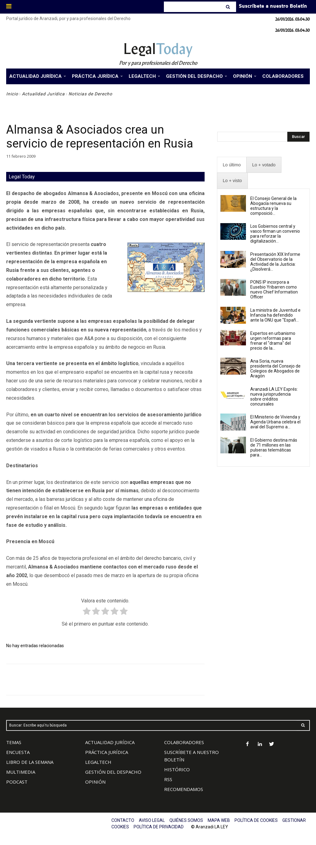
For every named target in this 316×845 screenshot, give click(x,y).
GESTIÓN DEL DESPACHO (113, 772)
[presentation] (232, 165)
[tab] (232, 165)
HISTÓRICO (177, 769)
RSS (168, 779)
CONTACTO (122, 820)
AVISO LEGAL (152, 820)
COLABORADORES (184, 742)
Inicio (12, 93)
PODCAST (16, 782)
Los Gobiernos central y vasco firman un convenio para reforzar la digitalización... (275, 234)
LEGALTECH (98, 762)
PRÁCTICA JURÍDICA (106, 752)
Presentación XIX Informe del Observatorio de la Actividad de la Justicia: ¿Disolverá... (275, 262)
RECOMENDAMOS (183, 789)
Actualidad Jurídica (43, 93)
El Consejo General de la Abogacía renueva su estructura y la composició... (273, 206)
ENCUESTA (18, 752)
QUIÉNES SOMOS (186, 820)
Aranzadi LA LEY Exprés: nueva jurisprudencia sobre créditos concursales (274, 396)
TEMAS (13, 742)
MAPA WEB (219, 820)
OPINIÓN (95, 782)
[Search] (228, 7)
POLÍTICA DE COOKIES (256, 820)
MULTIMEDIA (20, 772)
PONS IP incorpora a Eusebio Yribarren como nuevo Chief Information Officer (274, 289)
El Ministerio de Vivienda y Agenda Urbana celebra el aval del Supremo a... (275, 421)
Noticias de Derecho (90, 93)
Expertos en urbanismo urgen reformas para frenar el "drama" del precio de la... (272, 341)
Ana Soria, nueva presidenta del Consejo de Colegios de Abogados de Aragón (275, 368)
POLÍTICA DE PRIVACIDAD (159, 826)
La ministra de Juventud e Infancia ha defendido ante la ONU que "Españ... (275, 315)
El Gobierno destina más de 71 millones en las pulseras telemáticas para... (273, 447)
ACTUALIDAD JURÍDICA (110, 742)
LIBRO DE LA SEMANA (29, 762)
